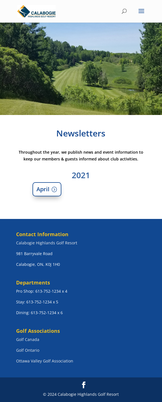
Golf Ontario (27, 350)
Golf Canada (27, 339)
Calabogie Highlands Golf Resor (46, 242)
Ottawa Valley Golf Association (44, 361)
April (42, 189)
